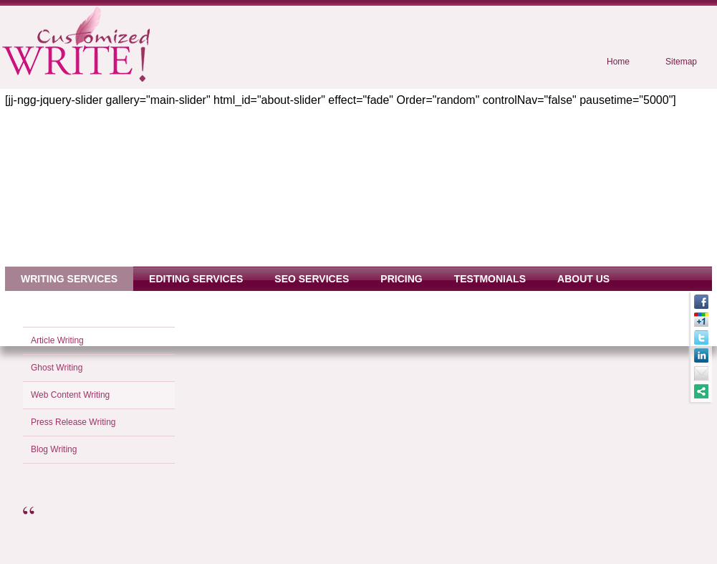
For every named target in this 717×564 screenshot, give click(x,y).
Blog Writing (54, 449)
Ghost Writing (56, 368)
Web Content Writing (70, 395)
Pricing (401, 279)
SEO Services (311, 279)
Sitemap (681, 62)
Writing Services (69, 279)
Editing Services (196, 279)
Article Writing (57, 340)
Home (618, 62)
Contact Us (53, 303)
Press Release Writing (73, 422)
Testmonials (490, 279)
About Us (583, 279)
